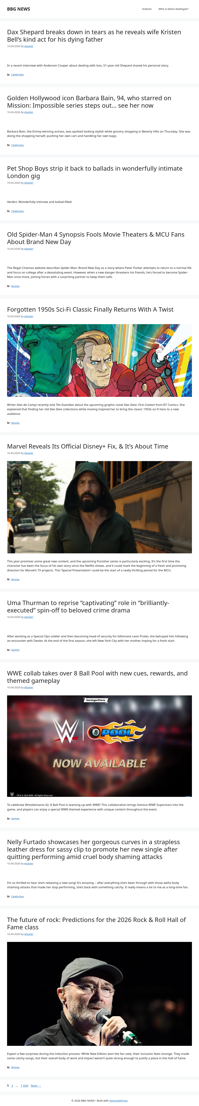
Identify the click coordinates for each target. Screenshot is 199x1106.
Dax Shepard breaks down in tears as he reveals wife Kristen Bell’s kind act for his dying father (94, 35)
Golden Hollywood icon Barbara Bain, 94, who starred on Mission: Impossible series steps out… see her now (89, 101)
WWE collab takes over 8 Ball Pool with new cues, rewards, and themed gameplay (97, 677)
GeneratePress (118, 1100)
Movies (15, 286)
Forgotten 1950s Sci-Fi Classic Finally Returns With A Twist (90, 309)
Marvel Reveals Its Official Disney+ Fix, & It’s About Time (87, 446)
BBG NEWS (18, 9)
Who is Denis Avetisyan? (173, 9)
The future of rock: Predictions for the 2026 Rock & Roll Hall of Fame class (96, 923)
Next (36, 1086)
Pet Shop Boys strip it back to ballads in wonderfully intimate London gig (95, 172)
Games (15, 649)
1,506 (24, 1086)
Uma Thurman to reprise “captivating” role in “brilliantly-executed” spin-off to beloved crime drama (88, 606)
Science (147, 9)
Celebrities (17, 74)
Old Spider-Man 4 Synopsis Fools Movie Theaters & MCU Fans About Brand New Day (96, 238)
